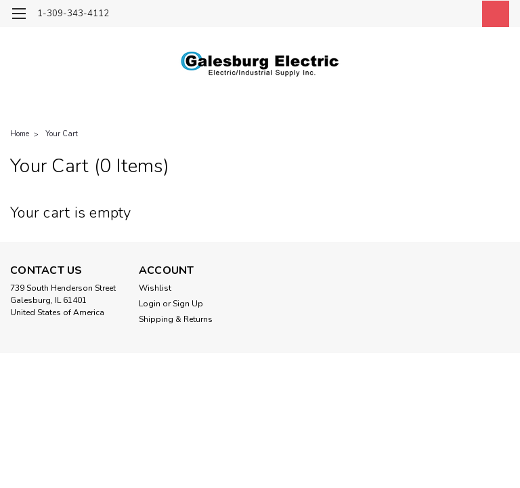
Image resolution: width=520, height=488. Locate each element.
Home (19, 134)
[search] (431, 14)
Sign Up (188, 303)
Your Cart (61, 134)
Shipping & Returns (176, 319)
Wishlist (155, 288)
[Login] (462, 14)
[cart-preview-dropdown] (492, 14)
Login (149, 303)
